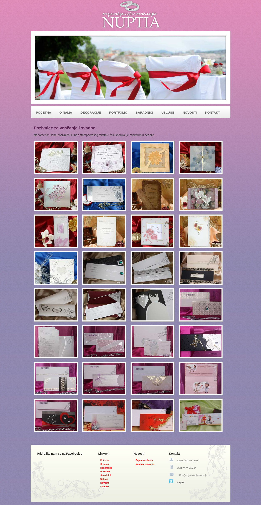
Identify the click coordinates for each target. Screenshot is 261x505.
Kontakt (104, 486)
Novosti (104, 482)
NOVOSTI (190, 112)
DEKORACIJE (90, 112)
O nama (104, 464)
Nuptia (180, 482)
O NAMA (65, 112)
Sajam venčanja (144, 460)
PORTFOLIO (118, 112)
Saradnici (105, 475)
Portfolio (105, 471)
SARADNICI (144, 112)
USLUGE (167, 112)
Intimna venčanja (145, 464)
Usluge (104, 479)
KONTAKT (212, 112)
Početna (104, 460)
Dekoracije (106, 468)
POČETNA (43, 112)
